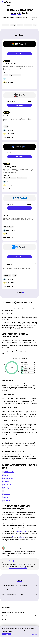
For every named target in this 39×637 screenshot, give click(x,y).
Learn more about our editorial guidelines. (18, 567)
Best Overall (5, 25)
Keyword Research (21, 177)
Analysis (11, 75)
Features (20, 25)
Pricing (13, 25)
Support (14, 275)
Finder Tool (22, 537)
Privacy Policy (34, 634)
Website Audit (28, 25)
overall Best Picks (22, 531)
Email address (5, 616)
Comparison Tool (14, 536)
